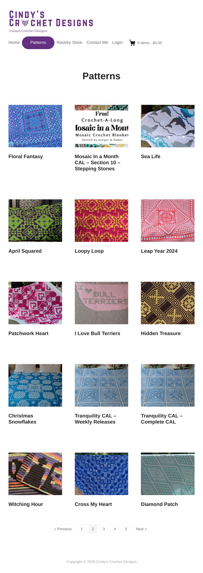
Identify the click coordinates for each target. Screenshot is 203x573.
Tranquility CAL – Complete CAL (161, 419)
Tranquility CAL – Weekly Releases (95, 419)
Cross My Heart (93, 504)
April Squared (25, 251)
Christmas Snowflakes (22, 419)
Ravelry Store (69, 42)
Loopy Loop (89, 251)
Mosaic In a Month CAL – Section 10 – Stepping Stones (97, 163)
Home (14, 42)
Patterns (38, 42)
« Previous (63, 529)
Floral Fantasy (25, 156)
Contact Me (97, 42)
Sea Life (150, 156)
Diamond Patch (159, 504)
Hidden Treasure (161, 333)
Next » (141, 529)
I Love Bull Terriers (97, 333)
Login (117, 42)
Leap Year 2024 (159, 251)
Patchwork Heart (28, 333)
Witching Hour (25, 504)
